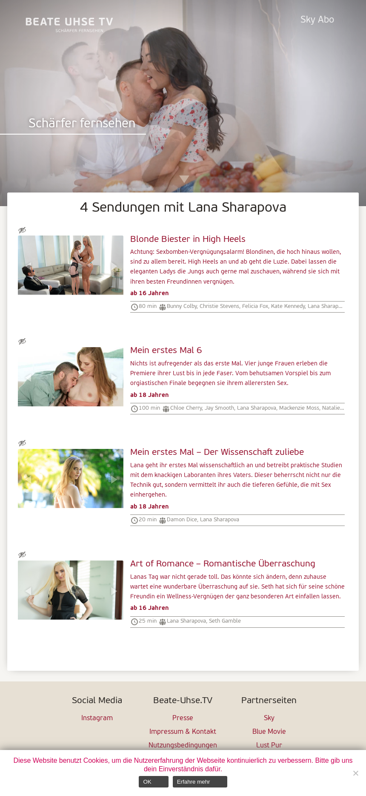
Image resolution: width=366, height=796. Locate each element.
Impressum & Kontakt (182, 732)
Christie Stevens (219, 306)
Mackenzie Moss (299, 408)
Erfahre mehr (193, 782)
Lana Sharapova (327, 306)
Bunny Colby (182, 306)
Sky (269, 718)
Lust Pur (269, 745)
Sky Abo (317, 20)
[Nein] (355, 773)
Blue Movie (269, 732)
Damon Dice (182, 520)
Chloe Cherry (186, 408)
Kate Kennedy (288, 306)
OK (147, 782)
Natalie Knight (339, 408)
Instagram (97, 718)
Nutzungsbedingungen (183, 745)
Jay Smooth (219, 408)
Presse (182, 718)
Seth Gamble (225, 621)
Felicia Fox (255, 306)
